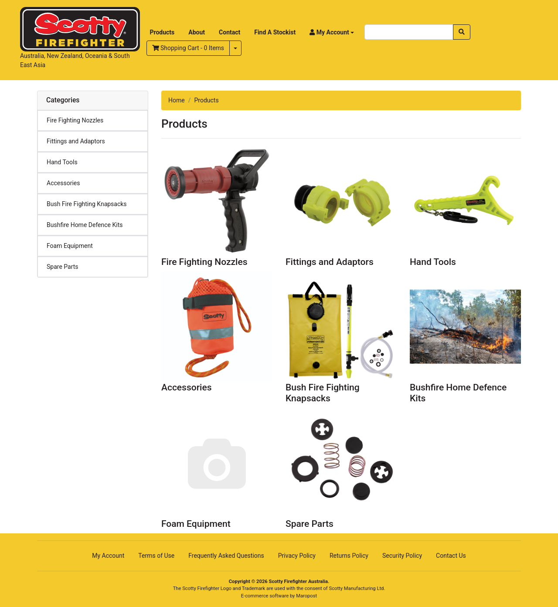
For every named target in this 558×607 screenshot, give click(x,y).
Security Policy (402, 555)
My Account (108, 555)
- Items (188, 47)
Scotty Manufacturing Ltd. (357, 588)
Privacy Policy (297, 555)
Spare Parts (62, 266)
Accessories (63, 183)
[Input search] (408, 32)
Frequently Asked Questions (226, 555)
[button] (331, 32)
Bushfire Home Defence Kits (84, 224)
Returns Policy (349, 555)
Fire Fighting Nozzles (75, 120)
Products (162, 32)
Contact (229, 32)
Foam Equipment (70, 245)
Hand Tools (62, 162)
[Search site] (461, 32)
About (196, 32)
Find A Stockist (275, 32)
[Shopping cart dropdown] (235, 48)
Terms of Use (156, 555)
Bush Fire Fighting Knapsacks (87, 203)
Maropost (306, 596)
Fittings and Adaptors (76, 141)
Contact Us (451, 555)
